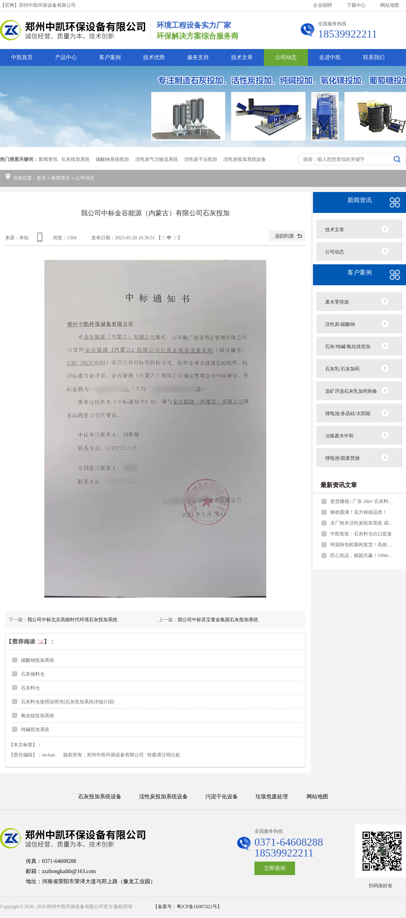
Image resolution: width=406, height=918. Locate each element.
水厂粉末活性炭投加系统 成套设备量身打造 (362, 523)
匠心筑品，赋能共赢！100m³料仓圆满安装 (362, 555)
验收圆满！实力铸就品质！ (358, 512)
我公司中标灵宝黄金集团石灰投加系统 (218, 619)
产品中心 (66, 57)
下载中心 (356, 5)
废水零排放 (337, 302)
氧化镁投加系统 (37, 715)
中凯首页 (22, 57)
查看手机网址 (41, 239)
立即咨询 (275, 868)
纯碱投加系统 (35, 729)
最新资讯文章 (338, 485)
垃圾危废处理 (271, 796)
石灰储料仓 (33, 674)
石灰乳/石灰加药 (342, 368)
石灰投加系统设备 (99, 796)
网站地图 (389, 5)
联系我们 (374, 57)
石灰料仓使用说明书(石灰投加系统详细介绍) (67, 701)
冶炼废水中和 (339, 435)
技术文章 (242, 57)
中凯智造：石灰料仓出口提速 (361, 533)
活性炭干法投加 (200, 159)
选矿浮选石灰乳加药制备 (351, 391)
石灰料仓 (30, 688)
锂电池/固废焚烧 (342, 458)
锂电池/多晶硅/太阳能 (347, 413)
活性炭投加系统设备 (244, 159)
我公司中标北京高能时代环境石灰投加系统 (72, 619)
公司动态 (286, 57)
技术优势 (154, 57)
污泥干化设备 (221, 796)
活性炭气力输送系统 (156, 159)
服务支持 (198, 57)
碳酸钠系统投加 (112, 159)
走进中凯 (330, 57)
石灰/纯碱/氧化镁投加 (347, 346)
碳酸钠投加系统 (37, 660)
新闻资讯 (60, 177)
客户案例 (110, 57)
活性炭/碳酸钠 (340, 324)
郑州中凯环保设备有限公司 (115, 754)
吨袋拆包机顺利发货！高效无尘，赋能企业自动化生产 (362, 544)
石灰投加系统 (75, 159)
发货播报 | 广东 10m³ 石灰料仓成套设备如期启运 (362, 501)
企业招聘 (322, 5)
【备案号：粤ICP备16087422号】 (187, 906)
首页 (41, 177)
